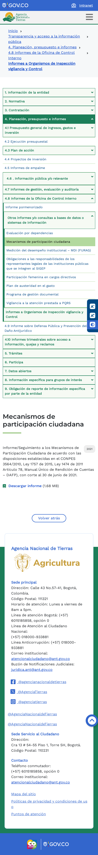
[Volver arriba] (92, 720)
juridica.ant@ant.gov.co (32, 669)
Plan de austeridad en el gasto (30, 285)
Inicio (13, 31)
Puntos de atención (28, 814)
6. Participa (14, 362)
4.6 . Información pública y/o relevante (37, 178)
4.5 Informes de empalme (25, 168)
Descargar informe (25, 486)
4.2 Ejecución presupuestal (26, 141)
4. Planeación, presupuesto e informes (42, 47)
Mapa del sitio (23, 794)
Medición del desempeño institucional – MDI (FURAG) (48, 250)
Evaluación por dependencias (29, 233)
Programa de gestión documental (32, 294)
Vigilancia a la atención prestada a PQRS (38, 303)
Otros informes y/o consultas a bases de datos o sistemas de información (46, 220)
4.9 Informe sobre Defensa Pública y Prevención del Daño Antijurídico (46, 328)
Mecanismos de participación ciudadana (38, 241)
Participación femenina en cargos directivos (41, 277)
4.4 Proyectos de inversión (25, 159)
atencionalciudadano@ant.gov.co (40, 659)
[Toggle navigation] (89, 17)
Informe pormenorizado (23, 207)
